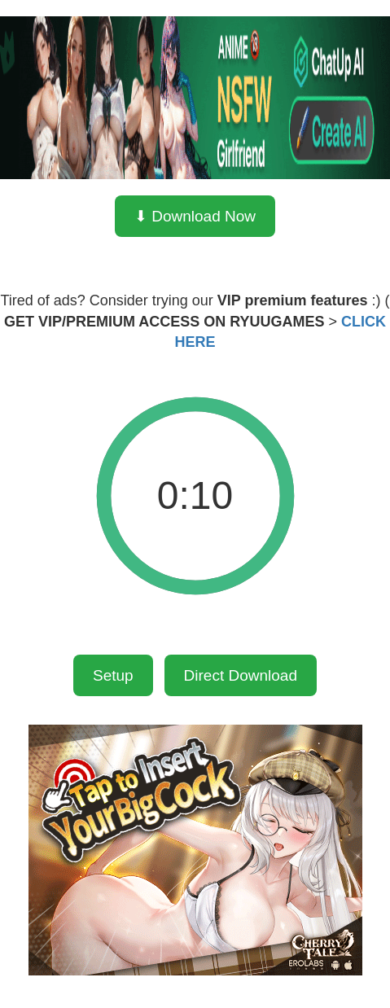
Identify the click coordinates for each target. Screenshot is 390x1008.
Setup (113, 675)
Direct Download (240, 675)
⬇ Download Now (195, 216)
